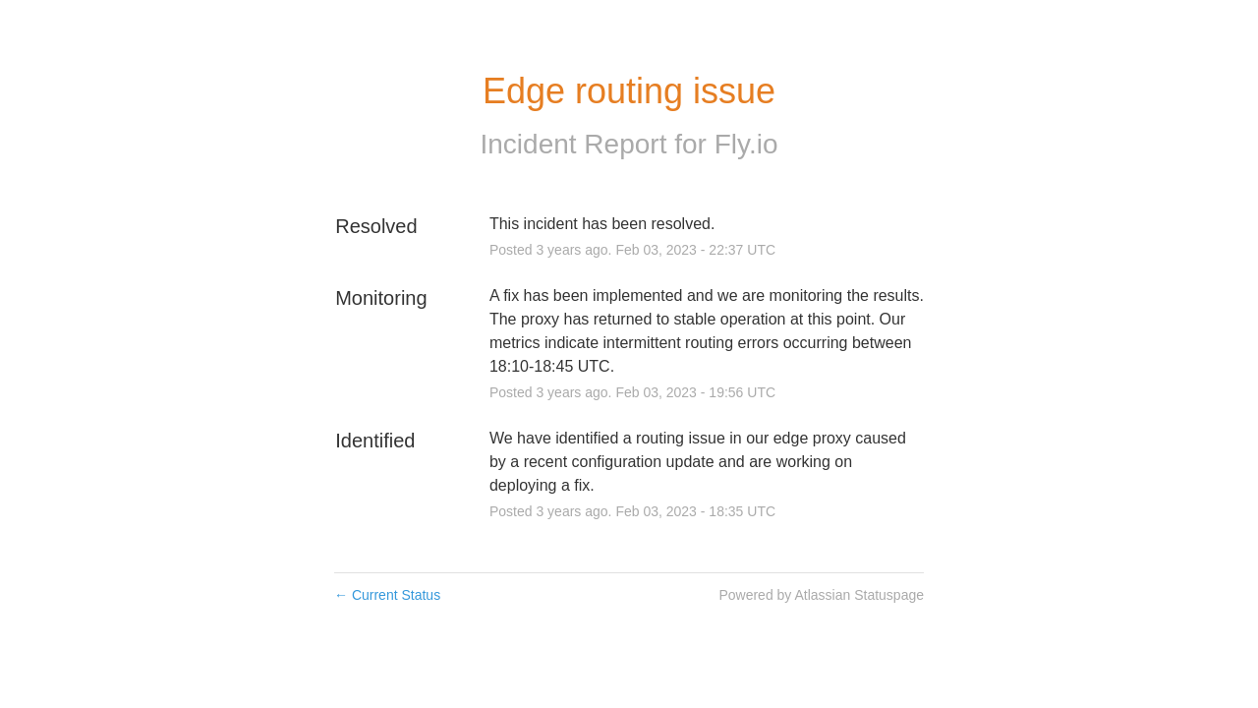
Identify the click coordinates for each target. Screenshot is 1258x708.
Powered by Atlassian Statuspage (821, 595)
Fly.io (746, 144)
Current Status (387, 595)
